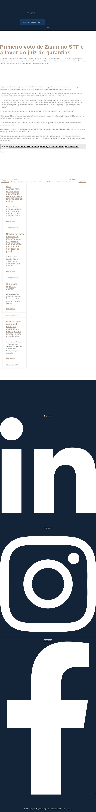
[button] (31, 13)
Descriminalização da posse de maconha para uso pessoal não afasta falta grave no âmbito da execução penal (15, 243)
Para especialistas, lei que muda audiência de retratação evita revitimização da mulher (14, 194)
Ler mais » (10, 221)
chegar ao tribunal (13, 94)
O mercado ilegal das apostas (11, 286)
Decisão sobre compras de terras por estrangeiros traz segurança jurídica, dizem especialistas (13, 329)
